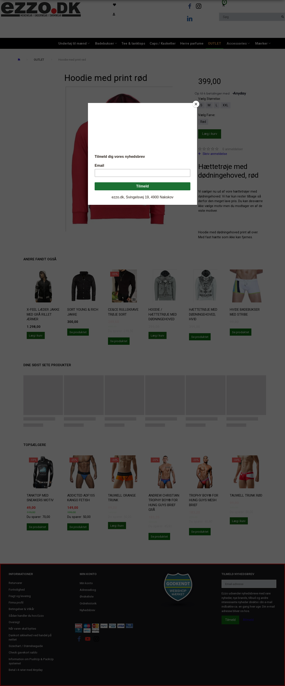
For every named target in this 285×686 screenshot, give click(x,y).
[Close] (196, 104)
